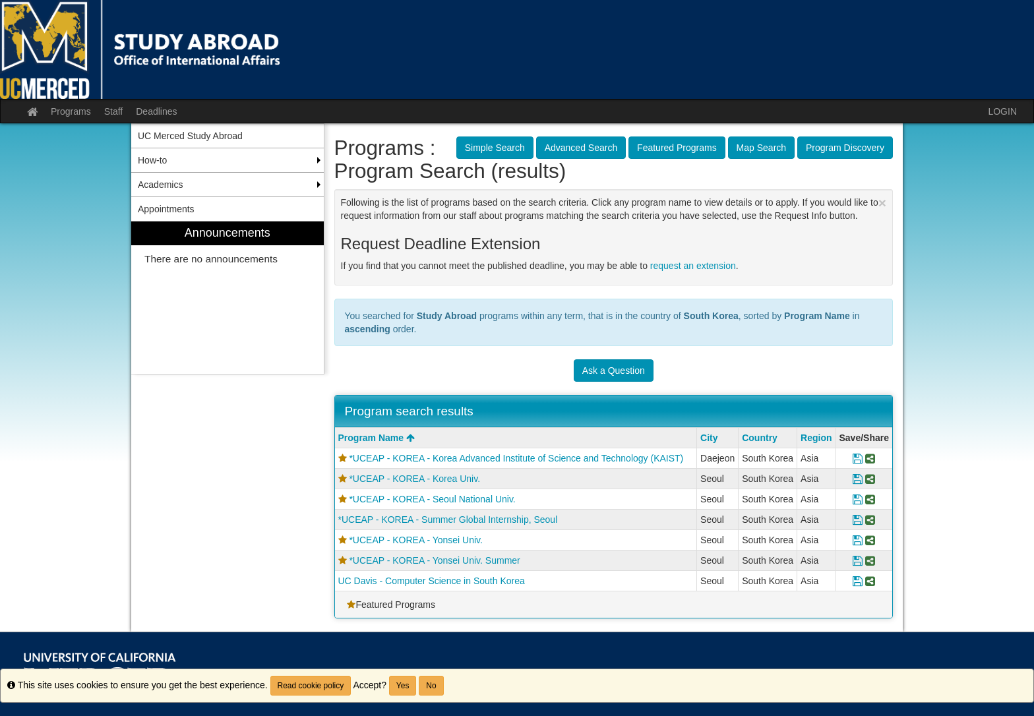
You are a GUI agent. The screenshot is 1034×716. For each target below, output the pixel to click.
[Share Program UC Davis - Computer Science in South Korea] (870, 581)
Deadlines (156, 111)
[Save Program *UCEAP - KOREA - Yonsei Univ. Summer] (858, 560)
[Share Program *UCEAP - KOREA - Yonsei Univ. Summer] (870, 560)
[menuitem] (227, 298)
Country (759, 438)
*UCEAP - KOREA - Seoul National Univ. (432, 499)
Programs (71, 111)
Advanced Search (581, 147)
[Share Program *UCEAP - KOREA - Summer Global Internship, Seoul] (870, 519)
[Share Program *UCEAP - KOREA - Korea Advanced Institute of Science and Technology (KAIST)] (870, 458)
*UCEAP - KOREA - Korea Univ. (414, 478)
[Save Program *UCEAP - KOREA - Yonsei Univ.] (858, 540)
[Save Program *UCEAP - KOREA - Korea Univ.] (858, 478)
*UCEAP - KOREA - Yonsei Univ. (416, 540)
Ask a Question (613, 370)
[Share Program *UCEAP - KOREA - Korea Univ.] (870, 478)
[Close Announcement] (882, 203)
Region (816, 438)
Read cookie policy (311, 685)
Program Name (376, 438)
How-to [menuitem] (152, 160)
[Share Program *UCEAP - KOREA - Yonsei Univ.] (870, 540)
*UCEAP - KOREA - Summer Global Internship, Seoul (448, 519)
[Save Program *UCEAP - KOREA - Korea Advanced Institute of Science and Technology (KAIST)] (858, 458)
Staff (113, 111)
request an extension (693, 265)
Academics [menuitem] (160, 184)
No (431, 685)
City (708, 438)
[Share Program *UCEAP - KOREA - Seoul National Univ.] (870, 499)
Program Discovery (845, 147)
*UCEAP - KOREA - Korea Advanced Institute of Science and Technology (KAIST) (516, 458)
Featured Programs (677, 147)
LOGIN (1002, 111)
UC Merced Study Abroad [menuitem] (190, 136)
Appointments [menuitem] (166, 209)
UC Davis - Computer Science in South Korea (431, 581)
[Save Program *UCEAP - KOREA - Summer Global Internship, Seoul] (858, 519)
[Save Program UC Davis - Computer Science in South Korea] (858, 581)
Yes (403, 685)
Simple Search (495, 147)
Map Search (761, 147)
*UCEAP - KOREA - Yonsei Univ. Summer (434, 560)
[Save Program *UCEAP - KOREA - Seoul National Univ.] (858, 499)
